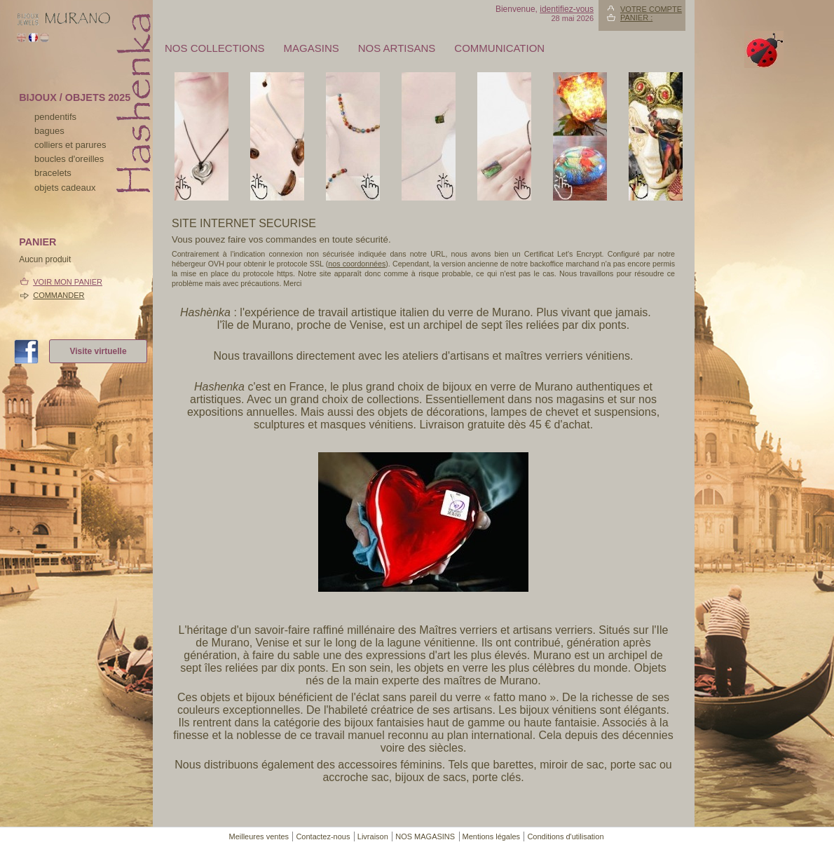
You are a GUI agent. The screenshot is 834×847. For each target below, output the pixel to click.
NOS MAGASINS (425, 836)
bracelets (52, 173)
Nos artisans (397, 48)
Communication (499, 48)
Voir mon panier (67, 282)
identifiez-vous (567, 9)
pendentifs (55, 116)
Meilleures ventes (258, 836)
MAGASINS (311, 48)
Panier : (636, 17)
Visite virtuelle (97, 351)
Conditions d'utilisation (565, 836)
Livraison (372, 836)
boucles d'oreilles (69, 159)
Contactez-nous (323, 836)
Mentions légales (492, 836)
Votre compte (651, 9)
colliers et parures (70, 145)
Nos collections (215, 48)
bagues (49, 131)
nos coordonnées (356, 263)
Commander (58, 295)
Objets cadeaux (64, 187)
